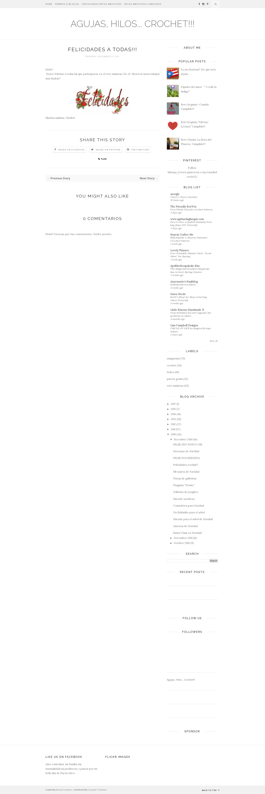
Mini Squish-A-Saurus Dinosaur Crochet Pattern (189, 239)
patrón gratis (175, 379)
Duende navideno (184, 498)
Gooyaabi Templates (97, 789)
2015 (173, 409)
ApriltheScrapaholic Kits (184, 265)
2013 (173, 419)
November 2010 (183, 538)
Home (48, 4)
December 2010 (183, 439)
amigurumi (173, 358)
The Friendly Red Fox (183, 206)
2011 (173, 429)
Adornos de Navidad (185, 526)
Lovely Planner (179, 250)
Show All (214, 341)
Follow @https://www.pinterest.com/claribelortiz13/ (192, 172)
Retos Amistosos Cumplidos (142, 4)
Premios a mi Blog (67, 4)
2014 (173, 414)
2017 (173, 404)
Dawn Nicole (178, 294)
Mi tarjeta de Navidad (186, 471)
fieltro (170, 372)
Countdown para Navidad (188, 505)
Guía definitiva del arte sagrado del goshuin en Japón (190, 314)
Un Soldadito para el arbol (189, 512)
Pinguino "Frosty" (184, 485)
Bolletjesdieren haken (183, 284)
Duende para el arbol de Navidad (193, 519)
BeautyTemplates (64, 789)
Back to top (211, 790)
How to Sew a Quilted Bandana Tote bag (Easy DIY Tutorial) (191, 224)
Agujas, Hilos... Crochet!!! (132, 23)
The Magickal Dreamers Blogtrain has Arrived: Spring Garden (189, 270)
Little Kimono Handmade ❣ (187, 309)
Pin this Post (140, 149)
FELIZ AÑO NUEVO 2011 (187, 444)
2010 (173, 434)
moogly (174, 194)
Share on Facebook (71, 149)
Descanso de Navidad (186, 451)
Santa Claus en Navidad (187, 532)
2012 (173, 424)
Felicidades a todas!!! (185, 464)
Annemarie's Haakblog (184, 281)
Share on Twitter (108, 149)
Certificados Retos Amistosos (102, 4)
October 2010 (182, 543)
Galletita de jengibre (185, 492)
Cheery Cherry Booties (183, 197)
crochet (171, 365)
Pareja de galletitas (184, 478)
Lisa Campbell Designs (184, 325)
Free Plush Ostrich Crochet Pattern (191, 209)
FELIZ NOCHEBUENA (186, 458)
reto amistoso (175, 385)
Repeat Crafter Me (181, 234)
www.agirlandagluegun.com (187, 219)
